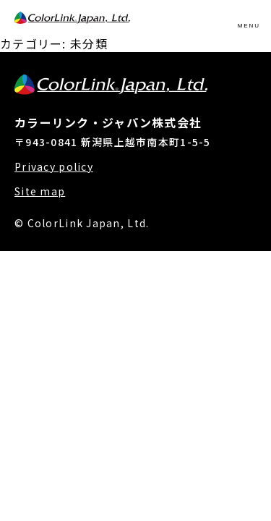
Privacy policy (53, 167)
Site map (39, 191)
